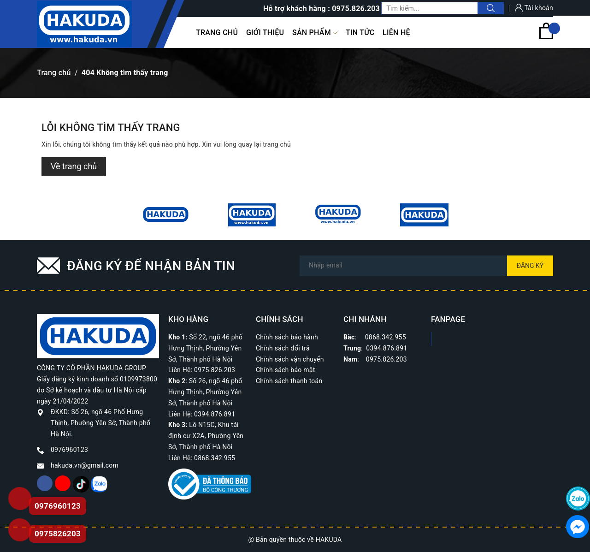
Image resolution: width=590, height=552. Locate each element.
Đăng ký (530, 265)
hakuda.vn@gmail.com (84, 465)
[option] (166, 214)
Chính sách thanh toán (289, 381)
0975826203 (58, 533)
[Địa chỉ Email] (426, 265)
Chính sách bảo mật (285, 370)
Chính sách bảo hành (287, 337)
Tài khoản (534, 8)
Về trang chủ (74, 166)
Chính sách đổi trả (283, 348)
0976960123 (69, 449)
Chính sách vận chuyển (290, 359)
